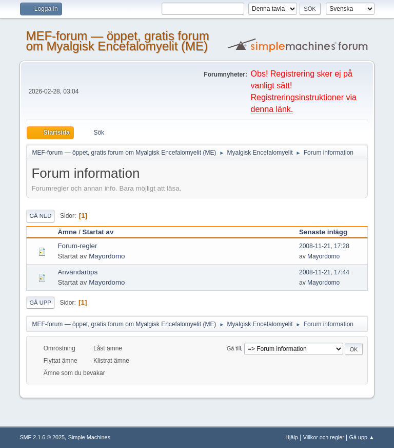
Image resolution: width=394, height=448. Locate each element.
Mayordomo (107, 256)
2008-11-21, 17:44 (324, 272)
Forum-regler (77, 246)
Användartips (77, 272)
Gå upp (40, 303)
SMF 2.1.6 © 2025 (42, 437)
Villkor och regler (323, 437)
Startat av (98, 232)
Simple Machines (89, 437)
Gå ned (40, 216)
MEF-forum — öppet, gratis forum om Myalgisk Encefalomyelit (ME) (117, 41)
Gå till (234, 349)
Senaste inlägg (328, 232)
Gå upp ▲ (362, 437)
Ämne (66, 232)
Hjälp (291, 437)
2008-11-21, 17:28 (324, 246)
